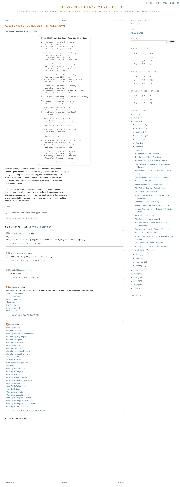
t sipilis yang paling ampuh (17, 363)
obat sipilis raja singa (14, 342)
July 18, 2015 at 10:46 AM (25, 315)
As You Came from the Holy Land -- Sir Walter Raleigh (35, 25)
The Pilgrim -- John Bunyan (146, 192)
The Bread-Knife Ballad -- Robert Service (151, 243)
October (139, 132)
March (138, 258)
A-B (135, 53)
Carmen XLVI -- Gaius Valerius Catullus (151, 161)
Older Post (119, 20)
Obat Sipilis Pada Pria (15, 383)
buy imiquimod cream (17, 253)
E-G (151, 53)
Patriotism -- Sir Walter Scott (146, 233)
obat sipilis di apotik (14, 339)
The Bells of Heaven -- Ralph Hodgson (151, 188)
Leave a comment (40, 227)
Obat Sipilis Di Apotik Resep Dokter (20, 404)
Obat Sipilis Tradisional (15, 369)
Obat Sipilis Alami (13, 374)
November (140, 128)
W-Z (143, 64)
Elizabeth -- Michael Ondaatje (147, 153)
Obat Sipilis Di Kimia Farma (17, 406)
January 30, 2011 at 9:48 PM (27, 244)
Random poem (137, 32)
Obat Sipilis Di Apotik (14, 371)
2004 (136, 270)
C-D (143, 53)
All (151, 64)
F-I (151, 76)
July (137, 143)
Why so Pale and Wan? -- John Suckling (151, 246)
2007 (136, 114)
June (138, 146)
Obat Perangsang (13, 299)
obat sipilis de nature (14, 331)
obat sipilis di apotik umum (17, 354)
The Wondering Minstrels (90, 7)
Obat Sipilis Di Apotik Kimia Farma (20, 401)
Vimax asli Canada (13, 296)
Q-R (143, 60)
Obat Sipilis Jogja (13, 328)
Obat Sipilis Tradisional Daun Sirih (20, 334)
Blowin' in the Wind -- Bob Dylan (148, 157)
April (137, 255)
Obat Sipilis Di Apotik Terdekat (18, 398)
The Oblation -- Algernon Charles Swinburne (153, 177)
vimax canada (11, 311)
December (140, 125)
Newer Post (9, 20)
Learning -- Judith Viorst (145, 215)
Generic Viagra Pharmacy (19, 233)
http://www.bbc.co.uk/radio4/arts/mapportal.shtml (27, 212)
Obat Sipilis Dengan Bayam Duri (19, 380)
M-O (143, 80)
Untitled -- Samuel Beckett (145, 181)
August (138, 139)
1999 (136, 288)
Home (64, 20)
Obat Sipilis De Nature (15, 392)
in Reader (174, 3)
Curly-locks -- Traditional (145, 250)
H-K (135, 57)
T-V (135, 64)
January (139, 265)
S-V (135, 83)
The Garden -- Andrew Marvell (147, 219)
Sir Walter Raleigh (66, 162)
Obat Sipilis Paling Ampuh (16, 377)
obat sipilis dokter (13, 357)
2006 (136, 118)
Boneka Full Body (13, 308)
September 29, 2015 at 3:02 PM (29, 411)
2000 (136, 285)
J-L (135, 80)
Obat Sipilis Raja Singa (15, 386)
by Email (162, 3)
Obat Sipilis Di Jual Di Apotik (17, 395)
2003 (136, 274)
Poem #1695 (46, 38)
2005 (136, 121)
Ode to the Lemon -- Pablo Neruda (149, 184)
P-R (151, 80)
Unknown (13, 324)
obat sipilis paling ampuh (16, 336)
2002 (136, 277)
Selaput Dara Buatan (14, 293)
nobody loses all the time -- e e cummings (152, 205)
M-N (151, 57)
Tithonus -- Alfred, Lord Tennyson (148, 202)
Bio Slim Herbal (12, 305)
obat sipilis (10, 366)
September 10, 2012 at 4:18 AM (28, 261)
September (140, 136)
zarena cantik (14, 287)
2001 (136, 281)
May (137, 150)
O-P (135, 60)
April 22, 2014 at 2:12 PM (25, 278)
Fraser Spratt (31, 31)
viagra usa (10, 302)
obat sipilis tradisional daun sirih (19, 351)
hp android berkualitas (18, 270)
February (139, 262)
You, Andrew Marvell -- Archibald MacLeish (152, 229)
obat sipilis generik (13, 360)
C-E (143, 76)
